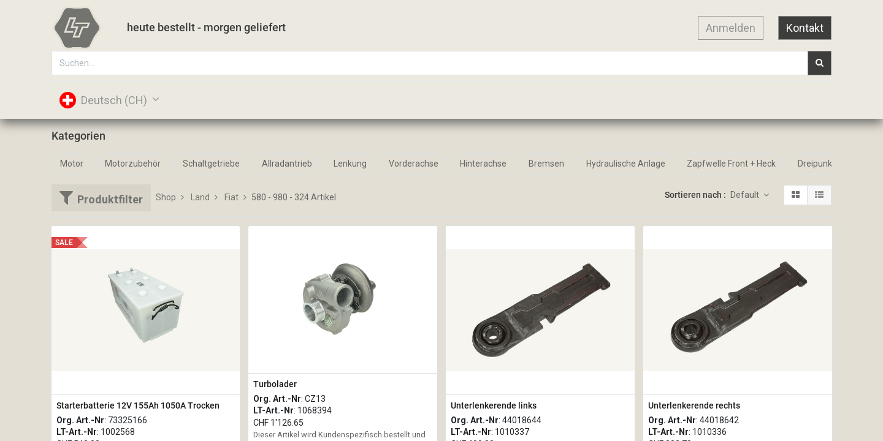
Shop (166, 197)
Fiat (231, 197)
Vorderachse (413, 163)
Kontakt (805, 27)
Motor (71, 163)
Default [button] (745, 195)
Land (200, 197)
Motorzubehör (133, 163)
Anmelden (730, 27)
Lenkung (350, 163)
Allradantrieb (287, 163)
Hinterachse (483, 163)
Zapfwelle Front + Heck (731, 163)
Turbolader (275, 384)
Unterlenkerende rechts (694, 405)
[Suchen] (819, 63)
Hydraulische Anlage (625, 163)
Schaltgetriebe (211, 163)
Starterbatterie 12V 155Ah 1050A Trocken (138, 405)
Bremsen (546, 163)
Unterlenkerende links (494, 405)
